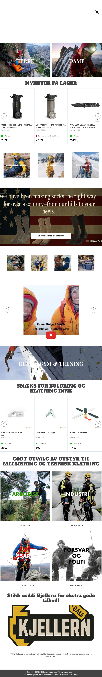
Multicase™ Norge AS (70, 675)
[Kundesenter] (76, 11)
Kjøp (28, 140)
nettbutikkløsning (48, 675)
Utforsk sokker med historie (51, 236)
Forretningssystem (31, 675)
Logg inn (86, 12)
